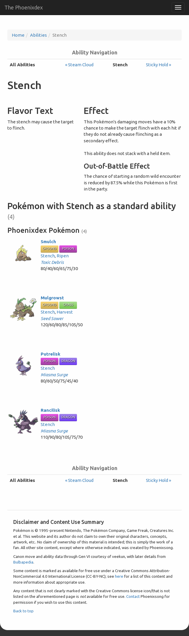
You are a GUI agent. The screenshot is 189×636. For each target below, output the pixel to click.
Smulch (48, 241)
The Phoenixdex (23, 7)
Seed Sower (52, 318)
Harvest (65, 311)
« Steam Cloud (79, 64)
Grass (68, 304)
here (119, 576)
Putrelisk (50, 353)
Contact (133, 596)
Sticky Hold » (158, 64)
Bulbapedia (23, 562)
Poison (68, 248)
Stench (48, 255)
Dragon (68, 361)
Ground (49, 248)
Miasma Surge (54, 374)
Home (18, 35)
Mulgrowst (52, 297)
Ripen (63, 255)
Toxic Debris (52, 262)
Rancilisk (50, 410)
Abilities (38, 35)
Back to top (23, 610)
